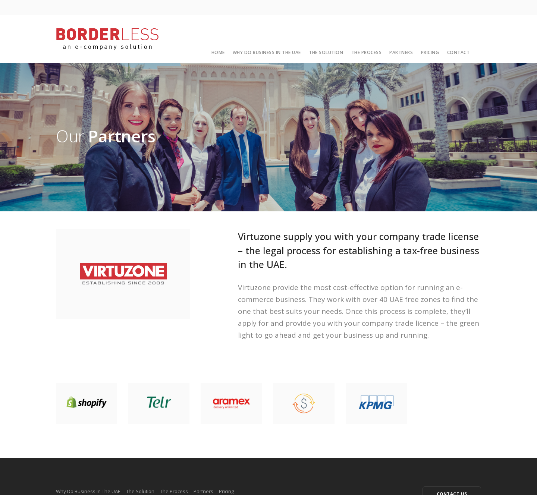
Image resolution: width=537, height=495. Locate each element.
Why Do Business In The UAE (267, 52)
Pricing (430, 52)
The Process (366, 52)
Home (218, 52)
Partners (401, 52)
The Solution (326, 52)
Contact (458, 52)
